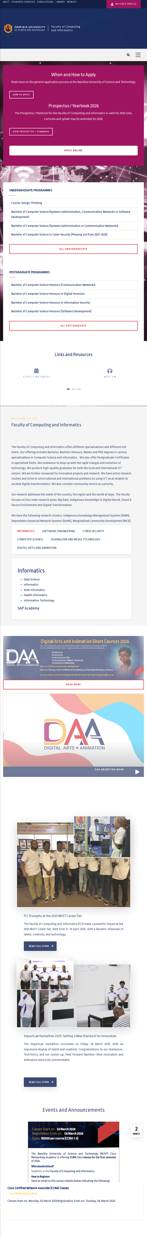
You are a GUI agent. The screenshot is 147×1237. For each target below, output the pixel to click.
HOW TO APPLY (21, 95)
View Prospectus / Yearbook (31, 132)
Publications (45, 2)
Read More (73, 684)
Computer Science (30, 539)
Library (60, 2)
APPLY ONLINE (73, 150)
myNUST (72, 2)
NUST (6, 2)
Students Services (23, 2)
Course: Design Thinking (26, 203)
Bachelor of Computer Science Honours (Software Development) (51, 311)
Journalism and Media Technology (75, 539)
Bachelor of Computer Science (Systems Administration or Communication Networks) (64, 225)
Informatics (26, 531)
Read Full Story (39, 1054)
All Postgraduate (73, 325)
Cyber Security (93, 531)
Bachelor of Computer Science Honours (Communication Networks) (53, 284)
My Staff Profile (124, 4)
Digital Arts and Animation (36, 547)
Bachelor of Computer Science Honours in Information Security (50, 302)
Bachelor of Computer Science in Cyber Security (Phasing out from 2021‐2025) (59, 234)
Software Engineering (58, 531)
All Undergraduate (73, 249)
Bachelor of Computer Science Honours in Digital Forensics (48, 293)
